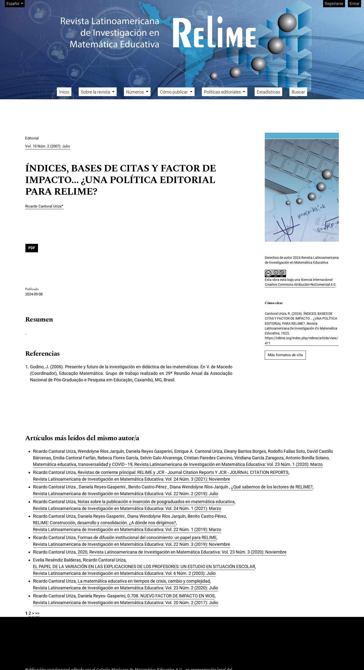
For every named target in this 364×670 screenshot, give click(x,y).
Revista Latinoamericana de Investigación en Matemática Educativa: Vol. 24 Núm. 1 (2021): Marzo (127, 508)
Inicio (64, 91)
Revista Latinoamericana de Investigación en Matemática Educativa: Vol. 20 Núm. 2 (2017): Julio (125, 602)
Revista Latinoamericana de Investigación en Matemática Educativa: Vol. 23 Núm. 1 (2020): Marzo (228, 464)
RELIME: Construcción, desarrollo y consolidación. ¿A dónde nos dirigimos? (104, 522)
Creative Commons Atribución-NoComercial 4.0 (300, 284)
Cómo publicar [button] (174, 91)
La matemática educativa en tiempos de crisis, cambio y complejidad (144, 581)
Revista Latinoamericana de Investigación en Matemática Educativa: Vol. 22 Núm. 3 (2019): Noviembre (131, 544)
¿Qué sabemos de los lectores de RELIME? (272, 486)
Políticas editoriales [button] (223, 91)
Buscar (298, 91)
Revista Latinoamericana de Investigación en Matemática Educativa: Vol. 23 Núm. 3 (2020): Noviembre (188, 551)
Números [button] (135, 91)
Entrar (354, 3)
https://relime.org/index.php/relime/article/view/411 (301, 340)
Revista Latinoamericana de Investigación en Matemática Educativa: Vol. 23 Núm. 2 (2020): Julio (125, 587)
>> (37, 613)
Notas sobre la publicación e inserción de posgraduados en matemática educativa (156, 501)
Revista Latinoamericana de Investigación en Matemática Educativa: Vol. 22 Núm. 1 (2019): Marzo (127, 529)
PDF (31, 248)
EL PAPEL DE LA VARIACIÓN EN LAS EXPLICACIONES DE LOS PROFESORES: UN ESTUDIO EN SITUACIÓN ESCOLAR (144, 566)
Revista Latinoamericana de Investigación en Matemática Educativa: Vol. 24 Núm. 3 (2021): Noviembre (131, 479)
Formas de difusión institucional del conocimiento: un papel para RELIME (147, 537)
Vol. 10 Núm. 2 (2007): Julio (47, 146)
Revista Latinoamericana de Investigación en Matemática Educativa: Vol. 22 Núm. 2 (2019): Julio (125, 493)
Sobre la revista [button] (96, 91)
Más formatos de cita (285, 355)
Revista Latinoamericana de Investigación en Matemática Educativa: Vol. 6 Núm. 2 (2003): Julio (124, 573)
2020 (82, 551)
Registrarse (334, 3)
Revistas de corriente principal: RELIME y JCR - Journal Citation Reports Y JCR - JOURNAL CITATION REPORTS (183, 472)
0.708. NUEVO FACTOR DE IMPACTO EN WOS (171, 595)
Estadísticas (268, 91)
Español (15, 3)
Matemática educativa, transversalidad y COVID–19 (82, 464)
